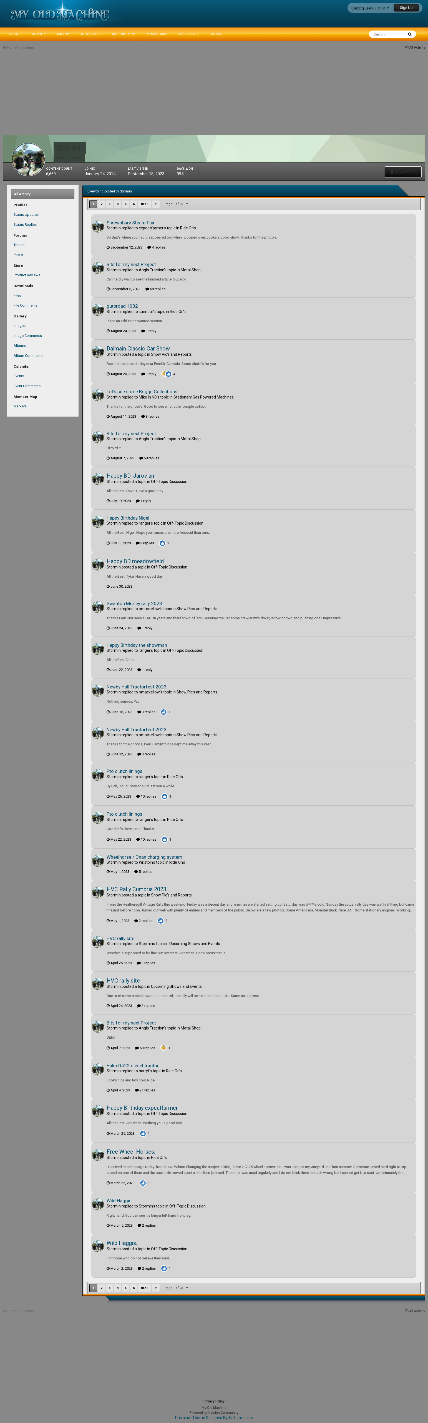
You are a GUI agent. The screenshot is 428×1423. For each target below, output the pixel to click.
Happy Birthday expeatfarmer (142, 1107)
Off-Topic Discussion (169, 481)
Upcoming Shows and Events (194, 943)
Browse (14, 34)
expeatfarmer (151, 228)
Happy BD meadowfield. (136, 561)
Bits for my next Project (131, 264)
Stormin (114, 228)
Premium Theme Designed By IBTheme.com (214, 1418)
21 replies (145, 1090)
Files (17, 295)
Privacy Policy (214, 1401)
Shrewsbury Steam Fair (131, 223)
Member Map (157, 34)
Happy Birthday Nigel (128, 518)
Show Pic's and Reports (171, 354)
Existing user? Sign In (370, 8)
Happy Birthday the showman (137, 645)
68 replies (155, 289)
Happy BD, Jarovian (130, 475)
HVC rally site (120, 938)
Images (20, 326)
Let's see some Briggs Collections (142, 391)
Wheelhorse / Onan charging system (144, 857)
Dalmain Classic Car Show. (139, 348)
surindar (146, 311)
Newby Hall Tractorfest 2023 (137, 687)
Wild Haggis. (120, 1200)
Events (19, 376)
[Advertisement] (104, 96)
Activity (39, 34)
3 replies (150, 416)
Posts (18, 255)
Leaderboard (189, 34)
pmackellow (149, 609)
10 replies (146, 796)
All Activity (22, 194)
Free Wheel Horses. (131, 1151)
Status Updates (26, 214)
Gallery (63, 34)
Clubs (216, 34)
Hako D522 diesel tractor (133, 1065)
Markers (20, 406)
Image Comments (28, 336)
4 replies (156, 247)
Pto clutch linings (124, 771)
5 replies (143, 872)
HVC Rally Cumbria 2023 (136, 889)
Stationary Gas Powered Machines (203, 397)
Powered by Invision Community (214, 1413)
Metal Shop (191, 270)
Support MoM (123, 34)
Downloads (91, 34)
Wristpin (146, 862)
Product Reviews (27, 275)
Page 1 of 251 (176, 204)
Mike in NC (148, 397)
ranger (144, 523)
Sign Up (406, 8)
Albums (20, 346)
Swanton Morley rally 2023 (134, 603)
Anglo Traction (151, 270)
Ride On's (188, 228)
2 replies (145, 543)
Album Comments (28, 356)
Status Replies (25, 224)
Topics (19, 245)
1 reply (148, 331)
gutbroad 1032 (122, 306)
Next (144, 204)
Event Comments (27, 386)
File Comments (25, 305)
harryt (144, 1071)
